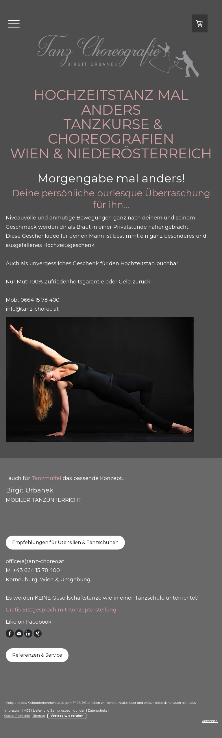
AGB (27, 711)
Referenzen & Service (37, 655)
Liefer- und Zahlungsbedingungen (59, 711)
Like (11, 622)
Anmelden (210, 721)
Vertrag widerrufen (67, 716)
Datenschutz (97, 711)
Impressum (12, 711)
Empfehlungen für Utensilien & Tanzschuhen (65, 542)
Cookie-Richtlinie (17, 716)
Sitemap (38, 716)
